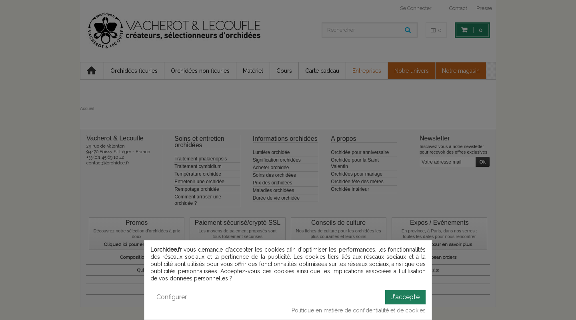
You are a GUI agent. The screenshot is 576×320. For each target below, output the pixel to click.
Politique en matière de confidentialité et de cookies (359, 310)
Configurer (171, 297)
